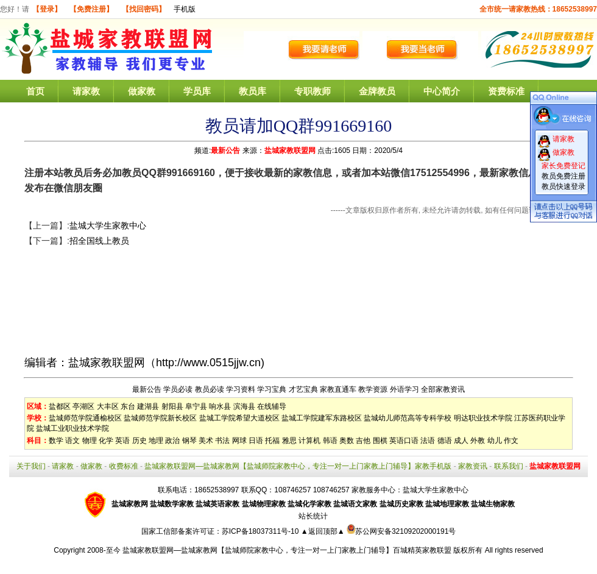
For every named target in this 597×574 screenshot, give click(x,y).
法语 (427, 440)
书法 (222, 440)
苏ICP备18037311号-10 (261, 531)
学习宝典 (271, 389)
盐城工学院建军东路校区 (321, 418)
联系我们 (508, 466)
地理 (156, 440)
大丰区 (108, 406)
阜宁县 (196, 406)
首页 (35, 91)
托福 (272, 440)
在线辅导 (271, 406)
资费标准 (506, 91)
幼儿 (494, 440)
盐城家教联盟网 (290, 150)
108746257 (331, 490)
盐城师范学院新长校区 (160, 418)
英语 (122, 440)
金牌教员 (377, 91)
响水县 (220, 406)
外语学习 (404, 389)
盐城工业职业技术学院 (72, 428)
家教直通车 (338, 389)
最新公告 (225, 150)
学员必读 (178, 389)
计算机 (309, 440)
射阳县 (172, 406)
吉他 (363, 440)
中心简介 (441, 91)
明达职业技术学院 (483, 418)
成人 (461, 440)
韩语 (330, 440)
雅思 (289, 440)
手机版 (185, 9)
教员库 (252, 91)
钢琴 (189, 440)
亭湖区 (83, 406)
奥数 (346, 440)
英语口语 (404, 440)
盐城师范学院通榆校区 (85, 418)
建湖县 (148, 406)
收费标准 (123, 466)
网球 (239, 440)
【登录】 (47, 9)
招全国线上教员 (99, 241)
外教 (477, 440)
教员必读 (209, 389)
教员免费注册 (563, 176)
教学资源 (372, 389)
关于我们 (31, 466)
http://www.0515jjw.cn (208, 362)
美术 (206, 440)
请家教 (86, 91)
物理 (89, 440)
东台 (128, 406)
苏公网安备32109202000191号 (401, 531)
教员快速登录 (563, 186)
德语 (444, 440)
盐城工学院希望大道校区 (239, 418)
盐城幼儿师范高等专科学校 (407, 418)
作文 (511, 440)
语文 (72, 440)
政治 (172, 440)
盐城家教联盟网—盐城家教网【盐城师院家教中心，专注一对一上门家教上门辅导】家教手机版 (297, 466)
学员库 (197, 91)
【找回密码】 (144, 9)
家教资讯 (472, 466)
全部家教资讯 (443, 389)
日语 (256, 440)
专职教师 (312, 91)
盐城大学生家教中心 (107, 225)
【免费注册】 (91, 9)
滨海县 (244, 406)
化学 (106, 440)
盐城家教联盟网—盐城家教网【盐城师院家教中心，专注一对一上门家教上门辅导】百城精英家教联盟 (286, 550)
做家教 (141, 91)
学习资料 (240, 389)
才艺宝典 (303, 389)
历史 (139, 440)
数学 (56, 440)
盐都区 (60, 406)
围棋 (380, 440)
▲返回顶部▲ (323, 531)
